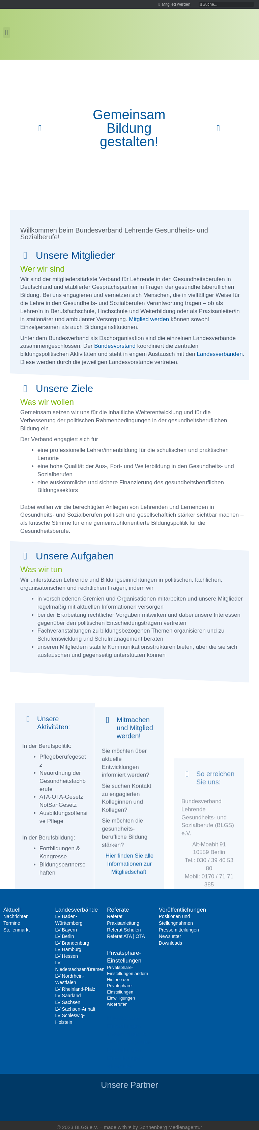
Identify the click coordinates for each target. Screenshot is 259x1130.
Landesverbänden (220, 354)
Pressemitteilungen (179, 930)
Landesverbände (76, 910)
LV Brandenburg (72, 943)
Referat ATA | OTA (126, 936)
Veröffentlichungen (182, 910)
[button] (6, 32)
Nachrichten (16, 916)
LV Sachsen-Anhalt (75, 1009)
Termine (11, 923)
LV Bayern (66, 930)
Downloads (170, 943)
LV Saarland (68, 995)
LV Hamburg (68, 949)
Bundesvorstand (115, 346)
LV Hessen (66, 956)
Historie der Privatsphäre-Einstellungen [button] (129, 1042)
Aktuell (12, 910)
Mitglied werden (149, 319)
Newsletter (170, 936)
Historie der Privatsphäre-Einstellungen (120, 985)
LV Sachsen (67, 1002)
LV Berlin (64, 936)
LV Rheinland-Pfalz (75, 989)
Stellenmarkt (16, 930)
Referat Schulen (124, 930)
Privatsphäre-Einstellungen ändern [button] (124, 1026)
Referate (118, 910)
